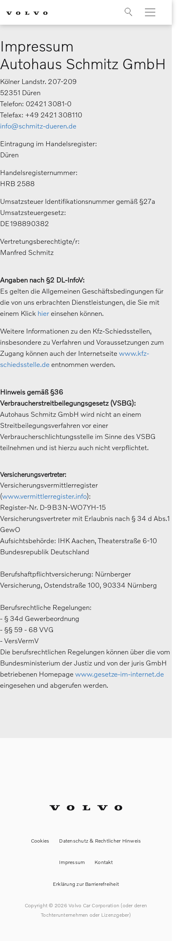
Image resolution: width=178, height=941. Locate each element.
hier (43, 313)
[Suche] (122, 14)
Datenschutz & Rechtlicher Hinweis (100, 841)
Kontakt (104, 862)
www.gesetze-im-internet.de (119, 674)
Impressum (72, 862)
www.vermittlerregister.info (44, 496)
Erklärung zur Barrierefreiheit (86, 884)
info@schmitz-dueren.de (38, 125)
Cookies (40, 841)
